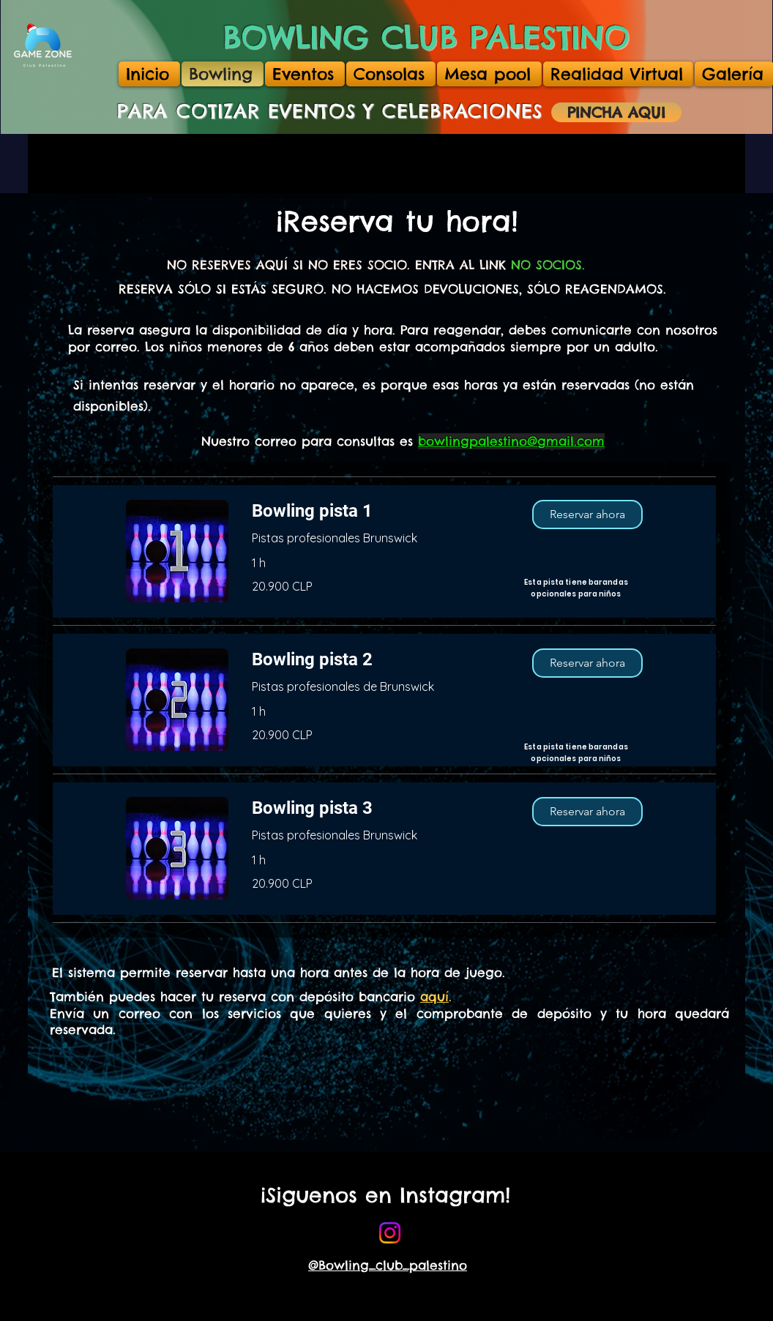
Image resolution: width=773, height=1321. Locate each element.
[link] (380, 511)
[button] (587, 514)
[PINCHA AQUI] (616, 112)
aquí (434, 997)
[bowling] (390, 1233)
